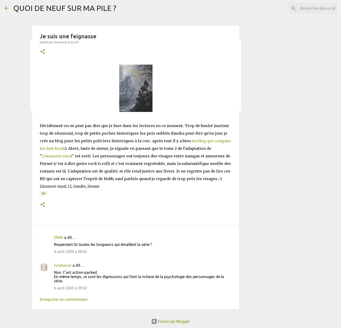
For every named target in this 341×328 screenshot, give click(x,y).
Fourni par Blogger (170, 321)
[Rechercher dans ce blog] (312, 8)
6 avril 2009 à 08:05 (70, 251)
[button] (42, 52)
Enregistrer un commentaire (63, 299)
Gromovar (63, 265)
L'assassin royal (57, 156)
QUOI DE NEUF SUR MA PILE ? (64, 8)
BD (44, 193)
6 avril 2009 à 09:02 (70, 288)
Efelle (58, 237)
